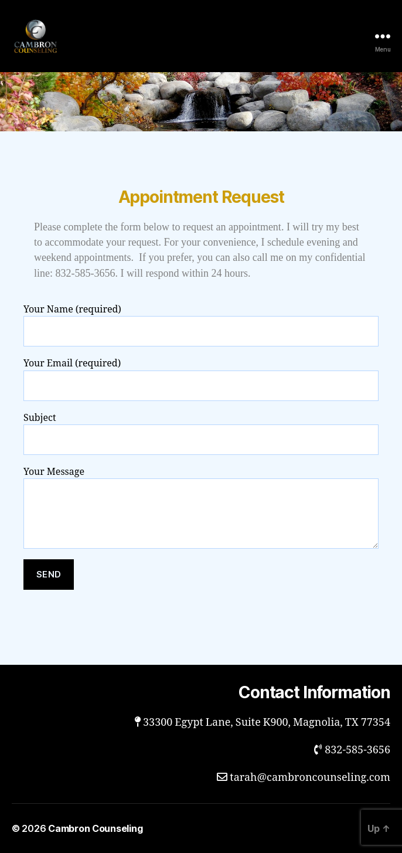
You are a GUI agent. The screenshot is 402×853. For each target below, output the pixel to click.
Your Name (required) (201, 325)
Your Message (201, 507)
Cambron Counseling (95, 828)
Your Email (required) (201, 379)
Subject (201, 433)
